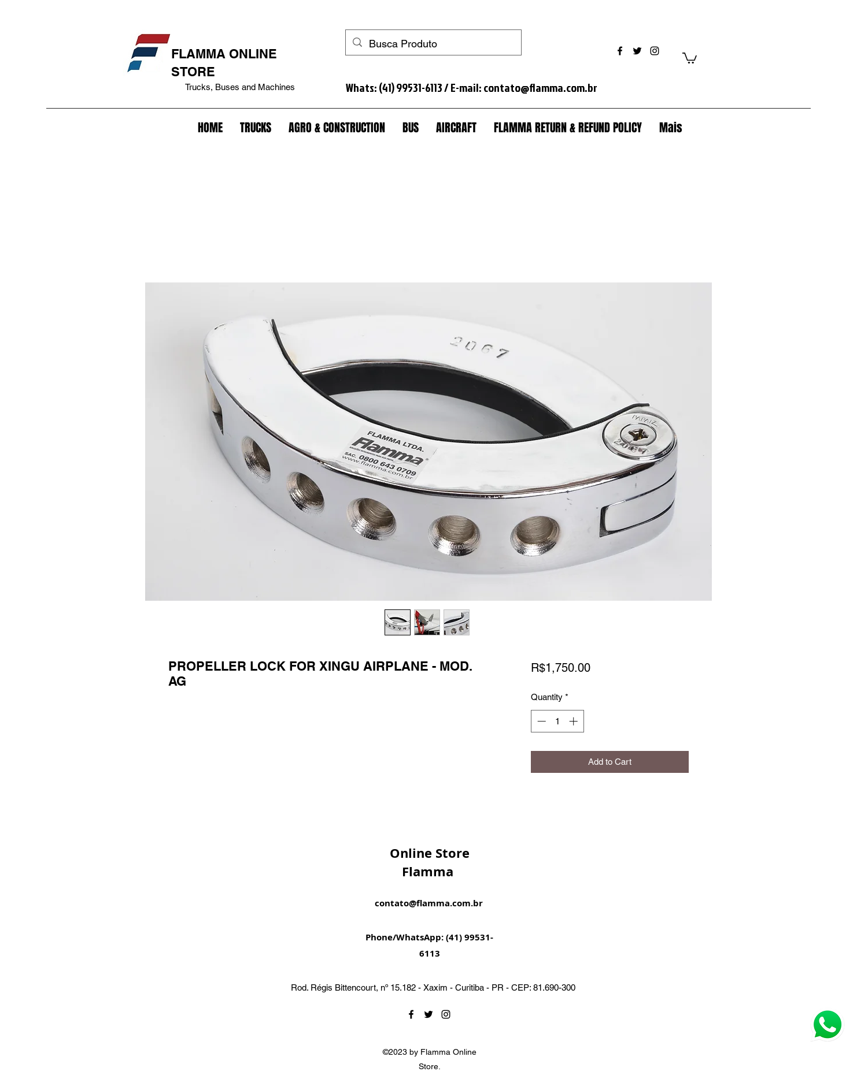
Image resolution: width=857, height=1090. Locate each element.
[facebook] (620, 51)
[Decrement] (540, 721)
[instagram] (654, 51)
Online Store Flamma (430, 862)
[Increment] (574, 721)
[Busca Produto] (433, 44)
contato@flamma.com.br (540, 87)
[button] (689, 57)
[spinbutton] (557, 721)
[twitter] (637, 51)
